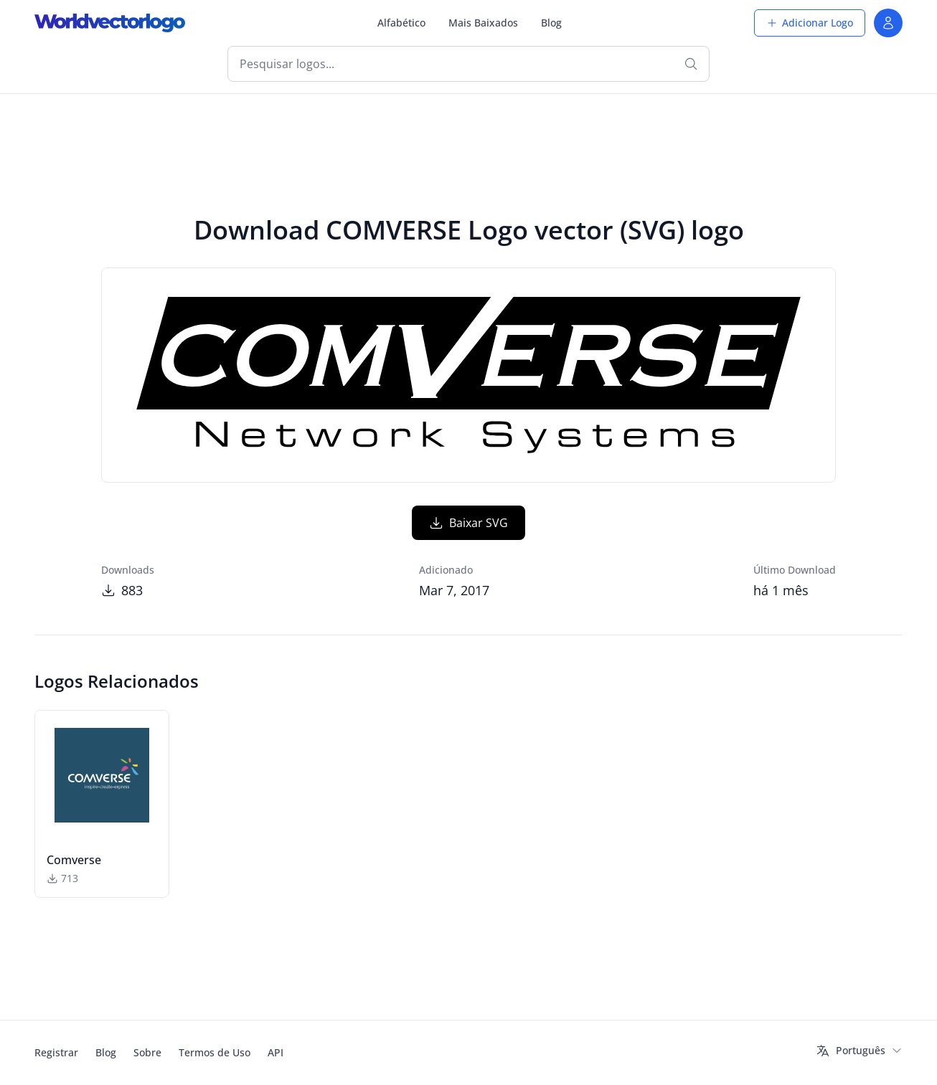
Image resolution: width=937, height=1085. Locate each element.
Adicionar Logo (809, 22)
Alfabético (401, 22)
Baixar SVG (468, 523)
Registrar (56, 1052)
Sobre (147, 1052)
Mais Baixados (483, 22)
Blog (551, 22)
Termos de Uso (214, 1052)
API (275, 1052)
